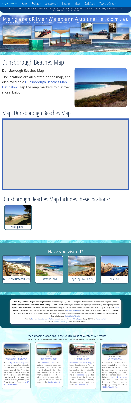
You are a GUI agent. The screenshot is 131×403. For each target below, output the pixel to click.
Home (24, 3)
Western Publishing (60, 322)
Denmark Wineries (119, 377)
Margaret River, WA (16, 358)
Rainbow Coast (36, 319)
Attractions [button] (51, 3)
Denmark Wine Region (74, 319)
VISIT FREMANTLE (81, 384)
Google (116, 307)
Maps (77, 3)
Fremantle (80, 375)
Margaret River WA (9, 3)
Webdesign (76, 310)
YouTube (69, 310)
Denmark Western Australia (51, 319)
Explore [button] (36, 3)
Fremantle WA (81, 358)
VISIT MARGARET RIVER (16, 383)
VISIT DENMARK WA (110, 387)
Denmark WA (115, 358)
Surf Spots (90, 3)
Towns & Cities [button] (107, 3)
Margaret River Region (17, 362)
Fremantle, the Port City (80, 362)
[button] (61, 141)
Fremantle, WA (101, 319)
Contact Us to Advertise (72, 316)
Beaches (66, 3)
